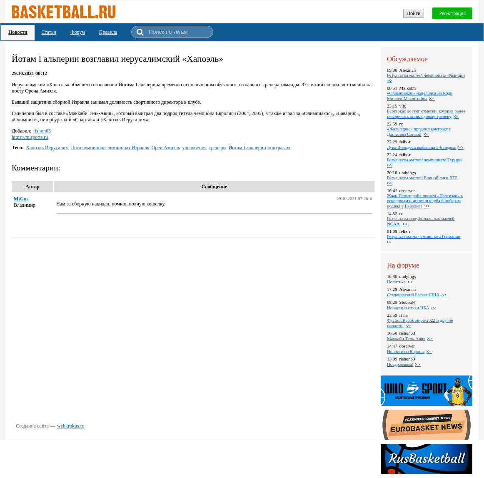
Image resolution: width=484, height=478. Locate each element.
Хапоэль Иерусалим (47, 147)
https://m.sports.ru (30, 137)
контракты (279, 147)
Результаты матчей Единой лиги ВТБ (422, 177)
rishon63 (42, 131)
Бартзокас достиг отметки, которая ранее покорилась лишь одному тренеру (426, 113)
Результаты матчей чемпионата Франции (426, 75)
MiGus (21, 199)
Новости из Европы (405, 351)
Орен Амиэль (166, 147)
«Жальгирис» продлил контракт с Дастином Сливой (419, 131)
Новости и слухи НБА (408, 307)
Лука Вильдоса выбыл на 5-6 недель (421, 147)
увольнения (194, 147)
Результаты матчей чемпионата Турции (424, 159)
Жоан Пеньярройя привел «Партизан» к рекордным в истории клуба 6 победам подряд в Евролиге (425, 200)
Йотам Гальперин (247, 147)
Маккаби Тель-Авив (406, 338)
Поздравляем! (400, 364)
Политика (396, 281)
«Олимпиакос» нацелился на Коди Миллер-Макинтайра (419, 95)
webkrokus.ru (71, 426)
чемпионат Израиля (128, 147)
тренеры (218, 147)
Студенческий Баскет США (413, 294)
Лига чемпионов (88, 147)
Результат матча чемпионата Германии (423, 236)
